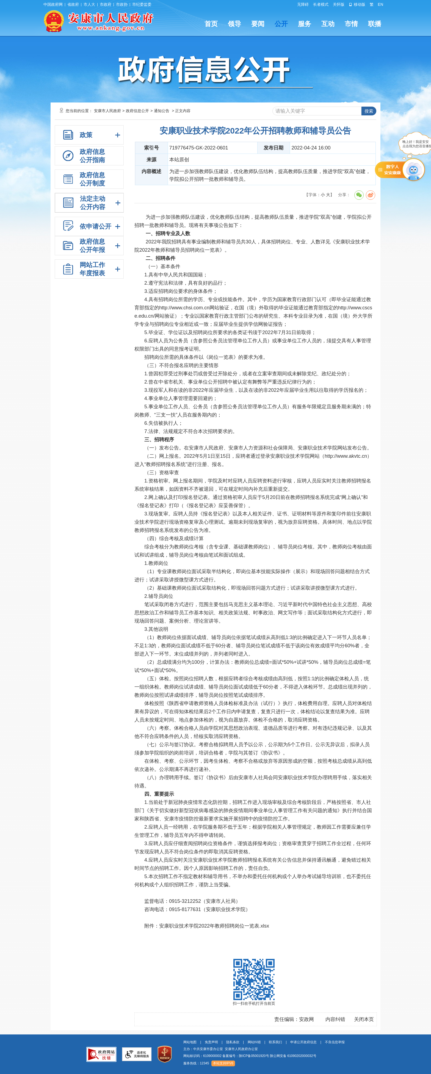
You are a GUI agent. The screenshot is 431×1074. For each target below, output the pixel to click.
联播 (374, 23)
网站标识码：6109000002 (249, 1056)
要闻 (257, 23)
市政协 (122, 4)
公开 (281, 23)
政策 (86, 134)
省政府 (73, 4)
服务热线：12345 (196, 1063)
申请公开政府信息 (303, 1042)
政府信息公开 (137, 111)
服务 (304, 23)
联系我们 (275, 1042)
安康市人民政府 (107, 111)
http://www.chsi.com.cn (184, 307)
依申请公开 (95, 226)
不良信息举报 (335, 1042)
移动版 (357, 4)
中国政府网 (53, 4)
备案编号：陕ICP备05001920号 (245, 1056)
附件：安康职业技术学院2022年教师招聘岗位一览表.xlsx (206, 926)
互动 (328, 23)
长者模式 (320, 4)
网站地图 (190, 1042)
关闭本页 (364, 1019)
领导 (234, 23)
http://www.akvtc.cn (346, 456)
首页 (211, 23)
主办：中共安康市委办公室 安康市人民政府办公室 (220, 1049)
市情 (351, 23)
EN (380, 4)
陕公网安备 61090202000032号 (293, 1056)
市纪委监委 (141, 4)
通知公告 (161, 111)
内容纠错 (335, 1019)
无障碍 (303, 4)
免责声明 (211, 1042)
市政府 (105, 4)
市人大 (89, 4)
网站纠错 (254, 1042)
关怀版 (338, 4)
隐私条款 (232, 1042)
